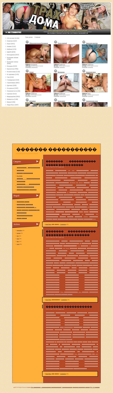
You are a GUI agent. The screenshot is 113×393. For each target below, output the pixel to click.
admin (60, 166)
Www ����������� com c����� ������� (79, 292)
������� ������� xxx (26, 207)
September (19, 230)
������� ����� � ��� (27, 153)
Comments (63, 224)
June (18, 238)
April (18, 244)
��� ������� (66, 327)
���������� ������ (27, 189)
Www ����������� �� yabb (86, 354)
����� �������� (25, 173)
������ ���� (23, 201)
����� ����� (66, 339)
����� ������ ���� (81, 387)
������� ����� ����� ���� (59, 294)
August (18, 233)
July (18, 236)
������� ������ (25, 204)
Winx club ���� (95, 387)
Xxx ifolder (19, 176)
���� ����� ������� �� (28, 210)
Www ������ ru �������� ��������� (46, 387)
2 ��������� (66, 387)
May (18, 241)
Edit (63, 166)
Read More (48, 224)
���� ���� (22, 218)
